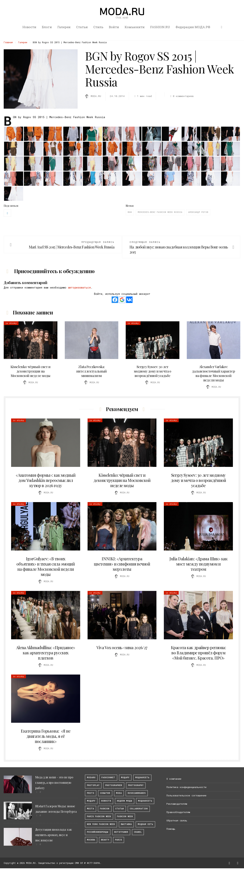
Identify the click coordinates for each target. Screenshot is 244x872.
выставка (126, 824)
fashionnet (108, 777)
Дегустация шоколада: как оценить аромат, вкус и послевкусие (53, 835)
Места (90, 808)
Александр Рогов (198, 212)
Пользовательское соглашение (186, 795)
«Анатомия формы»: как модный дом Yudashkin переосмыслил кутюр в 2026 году (45, 480)
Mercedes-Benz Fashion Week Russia (160, 212)
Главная (8, 42)
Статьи (82, 27)
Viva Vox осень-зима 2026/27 (122, 647)
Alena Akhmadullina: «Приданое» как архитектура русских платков (45, 653)
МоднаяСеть (142, 777)
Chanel (138, 832)
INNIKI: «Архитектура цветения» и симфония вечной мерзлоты (122, 564)
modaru (91, 777)
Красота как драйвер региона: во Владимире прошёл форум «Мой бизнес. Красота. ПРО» (198, 653)
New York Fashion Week (101, 824)
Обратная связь (176, 820)
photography (135, 785)
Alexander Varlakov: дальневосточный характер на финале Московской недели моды (213, 373)
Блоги (47, 27)
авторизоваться (79, 287)
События (105, 793)
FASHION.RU (160, 27)
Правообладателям (178, 812)
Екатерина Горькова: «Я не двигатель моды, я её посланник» (46, 736)
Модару (91, 801)
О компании (173, 778)
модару (125, 777)
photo (90, 793)
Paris (118, 840)
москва (91, 840)
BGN (130, 212)
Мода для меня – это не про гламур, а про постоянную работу (54, 782)
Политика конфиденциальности (186, 787)
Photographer (113, 785)
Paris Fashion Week (99, 816)
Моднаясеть (145, 801)
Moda (119, 793)
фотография (121, 832)
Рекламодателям (176, 803)
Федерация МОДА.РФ (193, 27)
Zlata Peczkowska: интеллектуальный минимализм (91, 371)
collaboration (139, 808)
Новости (29, 27)
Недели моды (124, 801)
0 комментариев (181, 96)
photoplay (93, 785)
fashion (104, 808)
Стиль (98, 27)
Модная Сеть (145, 824)
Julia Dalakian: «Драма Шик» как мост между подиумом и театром (198, 564)
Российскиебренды (97, 832)
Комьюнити (135, 27)
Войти (114, 27)
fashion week (125, 816)
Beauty (105, 840)
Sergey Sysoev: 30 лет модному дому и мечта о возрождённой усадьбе (152, 371)
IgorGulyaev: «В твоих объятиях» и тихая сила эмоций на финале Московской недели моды (45, 566)
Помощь (170, 828)
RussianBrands (137, 793)
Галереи (64, 27)
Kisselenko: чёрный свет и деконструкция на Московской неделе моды (31, 371)
